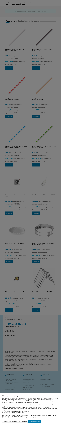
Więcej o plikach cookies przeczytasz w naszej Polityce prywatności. (19, 417)
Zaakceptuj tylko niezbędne (10, 421)
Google (11, 402)
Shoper (15, 402)
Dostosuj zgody (23, 421)
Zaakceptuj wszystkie (34, 421)
